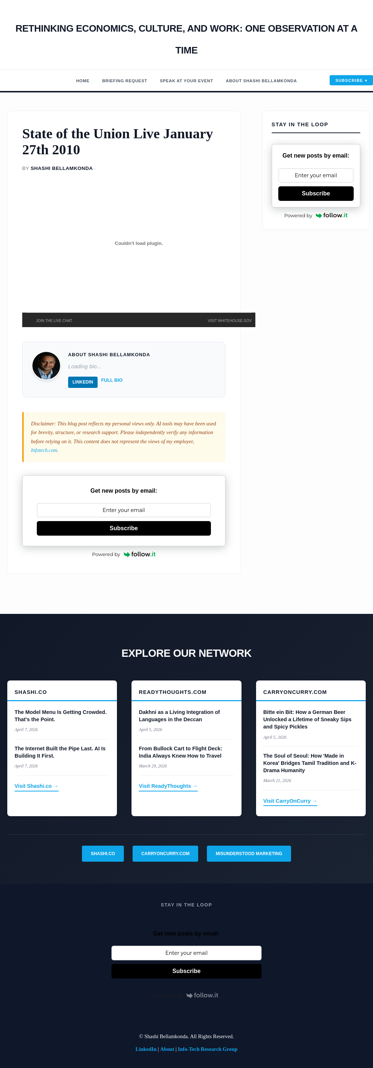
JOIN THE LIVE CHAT (54, 321)
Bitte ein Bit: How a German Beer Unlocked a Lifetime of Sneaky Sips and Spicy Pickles (307, 719)
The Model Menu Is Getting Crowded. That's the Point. (61, 715)
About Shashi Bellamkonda (275, 80)
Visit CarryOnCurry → (290, 801)
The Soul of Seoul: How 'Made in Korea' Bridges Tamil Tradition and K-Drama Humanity (310, 763)
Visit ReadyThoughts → (168, 786)
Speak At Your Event (185, 80)
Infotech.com (44, 450)
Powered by (124, 554)
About (167, 1049)
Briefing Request (111, 80)
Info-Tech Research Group (207, 1049)
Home (62, 80)
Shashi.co (103, 853)
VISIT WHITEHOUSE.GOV (230, 321)
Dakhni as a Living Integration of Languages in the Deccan (179, 715)
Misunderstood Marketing (249, 853)
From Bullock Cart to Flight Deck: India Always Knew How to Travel (180, 752)
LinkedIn (82, 382)
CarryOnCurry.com (165, 853)
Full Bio (112, 380)
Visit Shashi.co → (37, 786)
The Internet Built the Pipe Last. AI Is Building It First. (60, 752)
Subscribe (349, 80)
